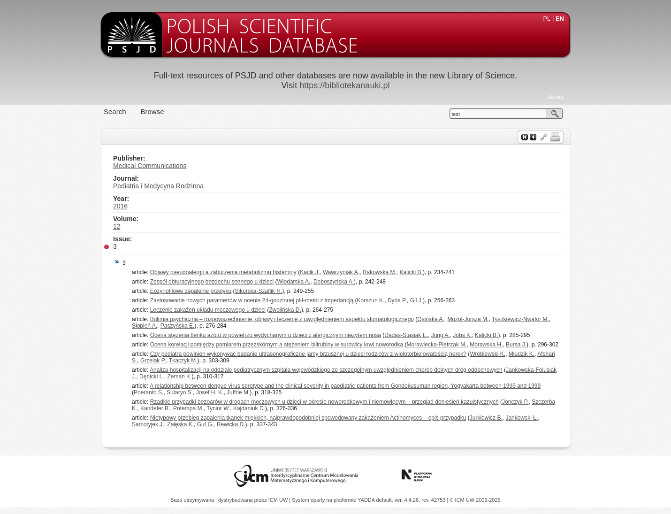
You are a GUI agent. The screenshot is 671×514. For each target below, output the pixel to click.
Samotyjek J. (148, 424)
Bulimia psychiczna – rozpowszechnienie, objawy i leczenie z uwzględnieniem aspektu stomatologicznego (282, 319)
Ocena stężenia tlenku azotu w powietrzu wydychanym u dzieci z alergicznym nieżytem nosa (265, 335)
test (455, 114)
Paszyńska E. (177, 325)
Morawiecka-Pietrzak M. (437, 344)
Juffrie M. (238, 392)
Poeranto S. (148, 392)
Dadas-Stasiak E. (406, 335)
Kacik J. (310, 272)
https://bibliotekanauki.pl (344, 85)
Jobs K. (462, 335)
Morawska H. (486, 344)
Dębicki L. (151, 376)
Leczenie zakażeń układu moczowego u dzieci (208, 310)
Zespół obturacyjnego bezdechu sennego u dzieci (212, 281)
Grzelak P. (153, 360)
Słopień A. (144, 325)
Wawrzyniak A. (341, 272)
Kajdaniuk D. (249, 408)
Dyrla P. (397, 300)
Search (115, 111)
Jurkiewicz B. (486, 417)
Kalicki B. (411, 272)
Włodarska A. (294, 281)
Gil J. (416, 300)
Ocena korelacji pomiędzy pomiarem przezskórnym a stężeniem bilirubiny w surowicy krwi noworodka (277, 344)
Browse (152, 111)
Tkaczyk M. (183, 360)
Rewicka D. (231, 424)
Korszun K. (371, 300)
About (556, 96)
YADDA (367, 500)
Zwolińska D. (285, 310)
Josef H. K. (210, 392)
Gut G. (205, 424)
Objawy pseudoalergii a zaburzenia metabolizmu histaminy (223, 272)
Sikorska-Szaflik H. (258, 291)
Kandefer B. (155, 408)
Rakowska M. (379, 272)
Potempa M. (188, 408)
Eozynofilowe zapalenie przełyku (190, 291)
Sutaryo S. (180, 392)
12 (117, 226)
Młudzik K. (521, 354)
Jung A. (440, 335)
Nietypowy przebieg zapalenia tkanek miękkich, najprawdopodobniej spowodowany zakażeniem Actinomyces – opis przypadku (308, 417)
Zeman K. (179, 376)
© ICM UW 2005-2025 (475, 500)
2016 (120, 206)
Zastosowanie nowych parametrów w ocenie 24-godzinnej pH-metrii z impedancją (252, 300)
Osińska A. (430, 319)
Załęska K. (180, 424)
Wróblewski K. (487, 354)
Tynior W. (218, 408)
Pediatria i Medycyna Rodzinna (158, 186)
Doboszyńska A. (333, 281)
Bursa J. (516, 344)
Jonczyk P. (515, 402)
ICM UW (279, 500)
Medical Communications (149, 165)
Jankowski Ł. (521, 417)
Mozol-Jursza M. (467, 319)
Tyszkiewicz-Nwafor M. (520, 319)
